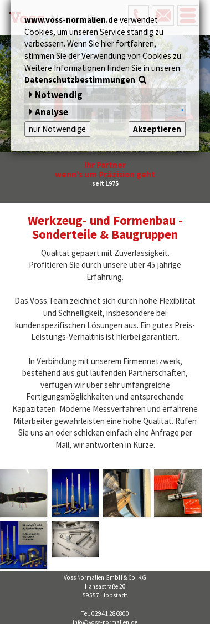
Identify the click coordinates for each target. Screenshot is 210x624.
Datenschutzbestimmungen (79, 79)
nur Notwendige (57, 129)
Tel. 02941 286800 (105, 613)
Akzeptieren (157, 129)
